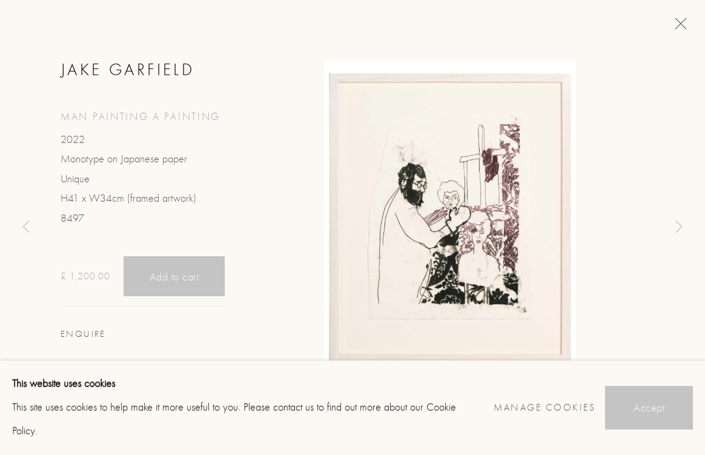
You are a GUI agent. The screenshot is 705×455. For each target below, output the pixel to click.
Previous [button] (26, 227)
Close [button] (678, 27)
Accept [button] (649, 408)
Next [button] (679, 227)
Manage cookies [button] (544, 407)
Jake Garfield (127, 69)
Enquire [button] (83, 334)
